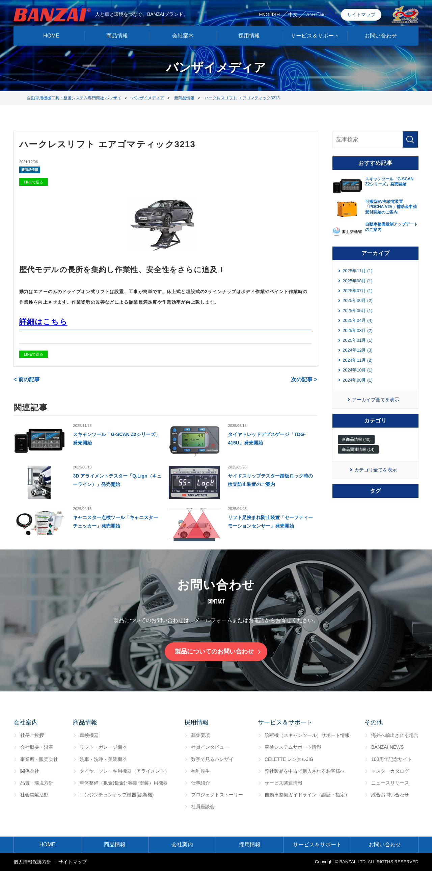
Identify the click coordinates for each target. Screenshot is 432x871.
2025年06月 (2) (358, 300)
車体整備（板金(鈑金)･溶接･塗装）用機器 (124, 783)
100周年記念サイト (391, 759)
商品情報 (117, 34)
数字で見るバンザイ (212, 759)
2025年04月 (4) (358, 320)
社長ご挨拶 (32, 735)
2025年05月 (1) (358, 310)
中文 (293, 13)
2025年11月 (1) (358, 270)
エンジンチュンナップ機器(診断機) (117, 794)
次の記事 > (304, 379)
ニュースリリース (390, 783)
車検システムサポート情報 (293, 747)
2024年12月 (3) (358, 350)
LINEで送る (33, 182)
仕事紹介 (200, 783)
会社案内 (183, 34)
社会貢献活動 (34, 794)
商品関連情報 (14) (358, 449)
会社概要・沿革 (36, 747)
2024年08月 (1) (358, 380)
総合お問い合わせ (390, 794)
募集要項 (200, 735)
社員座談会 (203, 806)
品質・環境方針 (36, 783)
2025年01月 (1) (358, 340)
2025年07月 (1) (358, 290)
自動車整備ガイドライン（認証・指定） (307, 794)
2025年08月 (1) (358, 280)
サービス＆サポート (315, 34)
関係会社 (29, 771)
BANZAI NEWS (387, 747)
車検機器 (89, 735)
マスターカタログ (390, 771)
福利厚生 (200, 771)
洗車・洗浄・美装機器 (103, 759)
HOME (51, 34)
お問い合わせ (380, 34)
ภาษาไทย (316, 13)
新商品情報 (29, 170)
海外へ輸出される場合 (394, 735)
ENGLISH (269, 13)
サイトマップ (361, 13)
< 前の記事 (27, 379)
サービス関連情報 (283, 783)
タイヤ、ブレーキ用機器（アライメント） (124, 771)
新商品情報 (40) (356, 439)
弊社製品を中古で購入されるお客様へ (305, 771)
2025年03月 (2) (358, 330)
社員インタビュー (210, 747)
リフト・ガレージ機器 (103, 747)
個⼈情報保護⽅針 (32, 862)
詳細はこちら (43, 321)
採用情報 (249, 34)
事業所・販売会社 (39, 759)
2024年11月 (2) (358, 360)
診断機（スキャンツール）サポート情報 (307, 735)
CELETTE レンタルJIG (289, 759)
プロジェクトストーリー (217, 794)
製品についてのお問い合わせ (214, 651)
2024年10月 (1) (358, 370)
